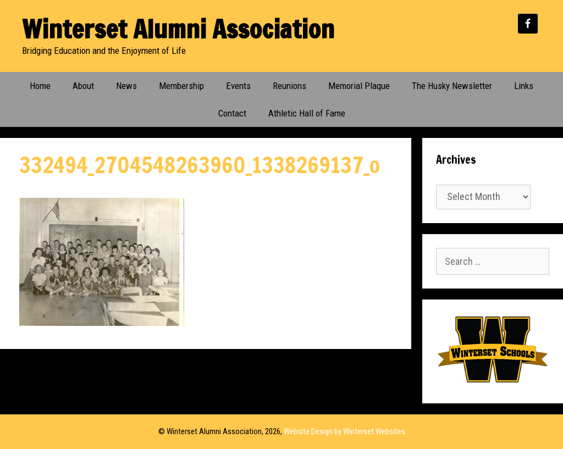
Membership (181, 85)
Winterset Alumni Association (178, 29)
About (83, 85)
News (126, 85)
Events (238, 85)
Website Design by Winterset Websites (344, 431)
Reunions (289, 85)
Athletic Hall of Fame (306, 113)
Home (40, 85)
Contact (232, 113)
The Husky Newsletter (452, 85)
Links (523, 85)
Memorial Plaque (359, 85)
